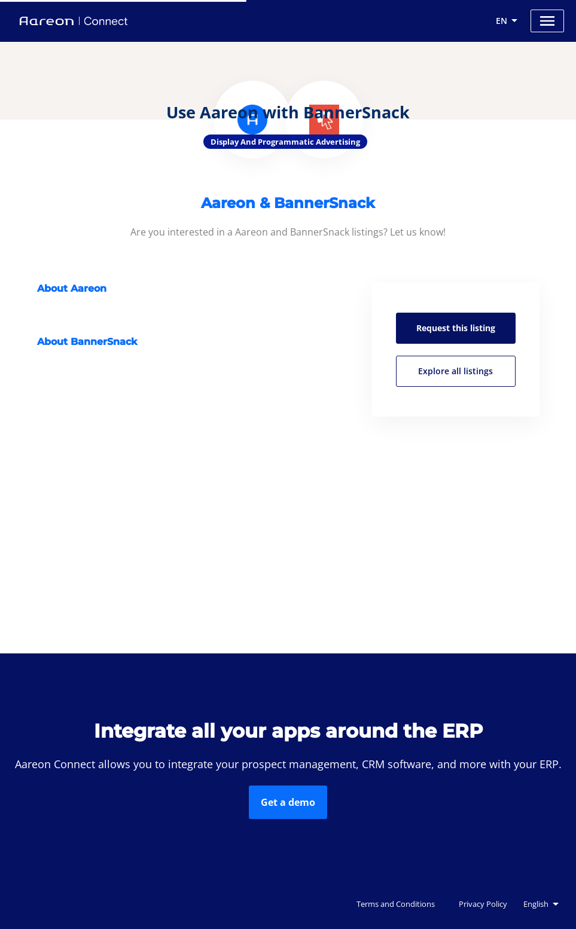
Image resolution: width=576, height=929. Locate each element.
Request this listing (455, 328)
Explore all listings (455, 371)
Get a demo (288, 802)
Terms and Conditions (395, 904)
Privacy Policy (483, 904)
